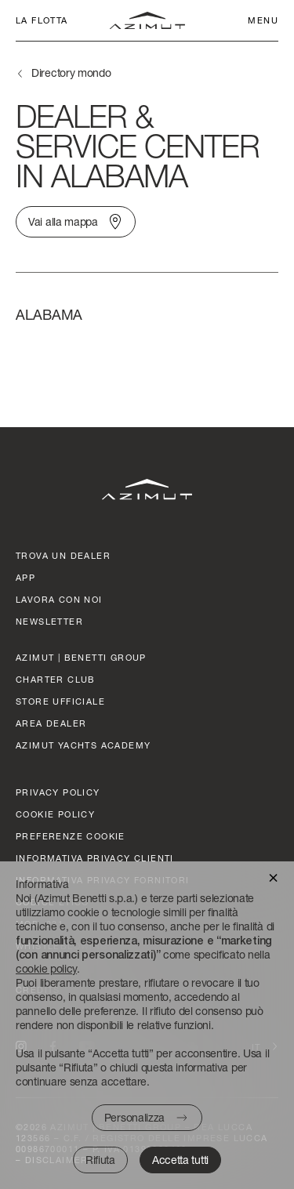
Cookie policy (55, 814)
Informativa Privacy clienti (95, 858)
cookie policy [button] (46, 968)
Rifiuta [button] (100, 1159)
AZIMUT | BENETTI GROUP (81, 657)
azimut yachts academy (83, 745)
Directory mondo (71, 72)
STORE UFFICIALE (60, 701)
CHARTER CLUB (56, 679)
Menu (263, 20)
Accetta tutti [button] (180, 1159)
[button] (273, 877)
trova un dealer (63, 555)
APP (25, 577)
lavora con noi (59, 599)
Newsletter (49, 621)
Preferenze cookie (70, 836)
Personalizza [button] (134, 1117)
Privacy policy (58, 792)
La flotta (42, 20)
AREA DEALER (51, 723)
